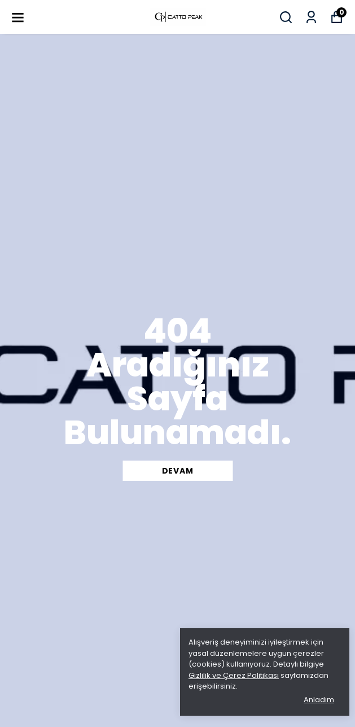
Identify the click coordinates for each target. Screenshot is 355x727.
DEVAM (178, 470)
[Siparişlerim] (311, 17)
